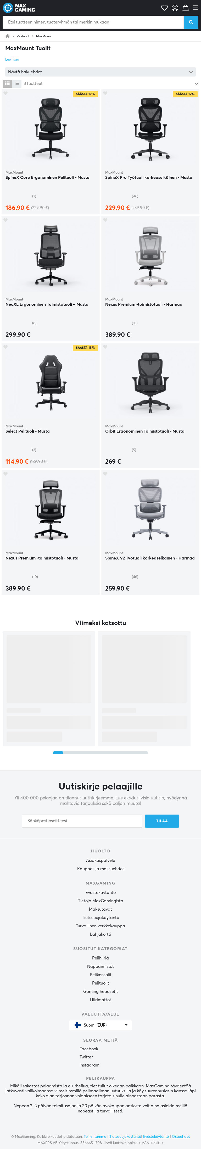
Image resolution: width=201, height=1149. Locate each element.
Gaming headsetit (100, 991)
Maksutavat (100, 909)
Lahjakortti (100, 934)
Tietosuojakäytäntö (100, 918)
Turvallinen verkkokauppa (100, 926)
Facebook (89, 1049)
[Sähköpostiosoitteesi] (82, 821)
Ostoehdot (181, 1137)
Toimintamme (95, 1137)
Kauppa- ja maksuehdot (100, 869)
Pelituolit (23, 36)
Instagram (89, 1065)
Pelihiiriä (100, 958)
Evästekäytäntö (101, 893)
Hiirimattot (100, 1000)
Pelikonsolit (100, 975)
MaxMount (44, 36)
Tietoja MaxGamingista (100, 901)
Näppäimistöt (100, 966)
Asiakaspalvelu (100, 860)
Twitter (86, 1057)
